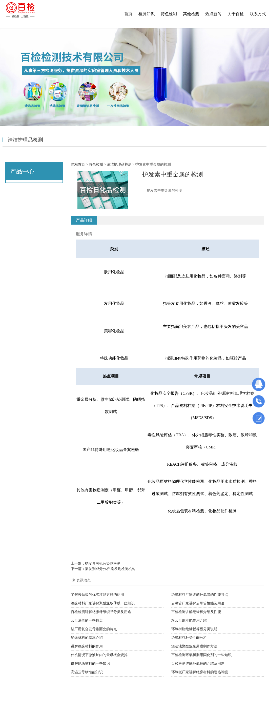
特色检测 (169, 14)
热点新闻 (213, 14)
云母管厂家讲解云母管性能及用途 (197, 603)
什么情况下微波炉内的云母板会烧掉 (99, 655)
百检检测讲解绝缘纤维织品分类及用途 (101, 612)
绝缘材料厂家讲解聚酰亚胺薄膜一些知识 (103, 603)
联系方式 (258, 14)
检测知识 (146, 14)
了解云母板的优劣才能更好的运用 (97, 595)
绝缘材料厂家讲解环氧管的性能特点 (199, 595)
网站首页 (78, 164)
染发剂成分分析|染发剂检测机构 (110, 569)
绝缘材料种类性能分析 (189, 638)
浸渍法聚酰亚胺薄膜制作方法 (194, 646)
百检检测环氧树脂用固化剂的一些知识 (201, 655)
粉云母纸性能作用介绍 (189, 620)
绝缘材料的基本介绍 (87, 638)
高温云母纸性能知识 (87, 672)
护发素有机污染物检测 (102, 563)
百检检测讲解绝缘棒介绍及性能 (196, 612)
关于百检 (235, 14)
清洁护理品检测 (119, 164)
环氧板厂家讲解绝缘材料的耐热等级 (199, 672)
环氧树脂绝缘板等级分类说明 (194, 629)
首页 (128, 14)
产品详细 (84, 220)
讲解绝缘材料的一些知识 (90, 663)
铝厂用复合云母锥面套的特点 (94, 629)
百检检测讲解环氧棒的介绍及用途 (197, 663)
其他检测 (191, 14)
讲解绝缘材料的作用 (87, 646)
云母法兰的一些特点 (87, 620)
